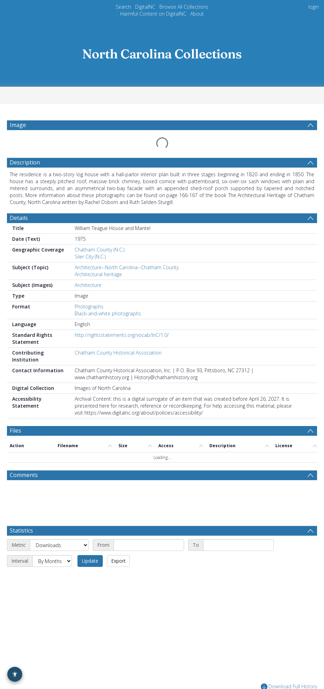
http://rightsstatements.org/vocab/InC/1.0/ (122, 318)
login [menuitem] (313, 6)
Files (15, 414)
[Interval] (52, 519)
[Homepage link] (162, 52)
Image (18, 125)
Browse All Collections (183, 6)
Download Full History (289, 645)
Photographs (89, 290)
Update (90, 519)
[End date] (238, 503)
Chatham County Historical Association (118, 336)
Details (19, 201)
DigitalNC (145, 6)
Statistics (21, 489)
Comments (24, 433)
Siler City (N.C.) (90, 240)
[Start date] (149, 503)
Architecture (88, 268)
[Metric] (59, 503)
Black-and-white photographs (108, 297)
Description (25, 146)
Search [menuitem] (123, 6)
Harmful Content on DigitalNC (153, 13)
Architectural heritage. (99, 257)
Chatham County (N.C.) (99, 233)
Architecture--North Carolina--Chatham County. (127, 250)
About (197, 13)
